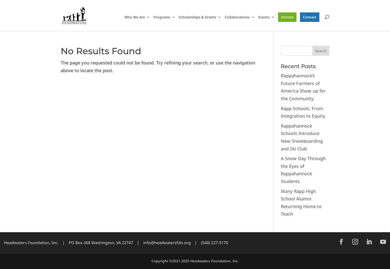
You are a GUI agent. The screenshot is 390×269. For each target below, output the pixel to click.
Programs (161, 17)
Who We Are (134, 17)
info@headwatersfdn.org (167, 242)
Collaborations (237, 17)
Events (264, 17)
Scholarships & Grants (197, 17)
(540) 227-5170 (214, 242)
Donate (287, 17)
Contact (309, 17)
